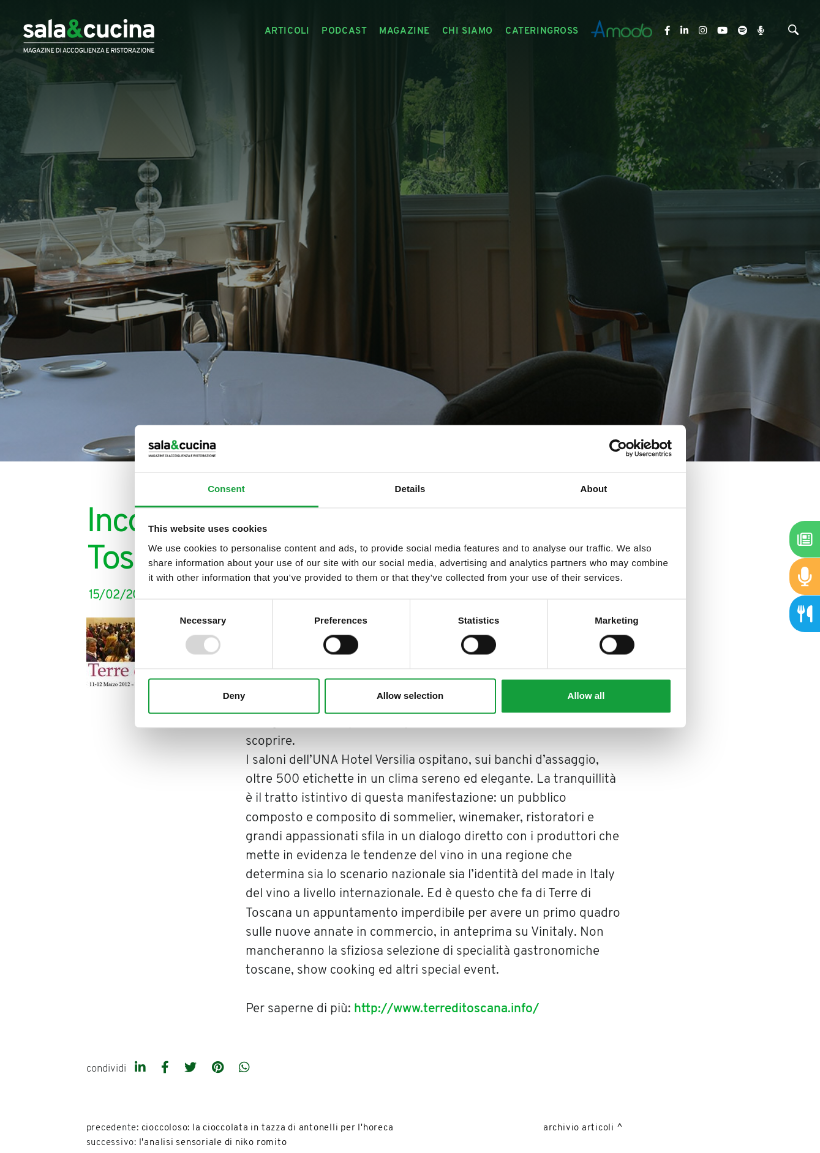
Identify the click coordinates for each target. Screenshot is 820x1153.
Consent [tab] (226, 488)
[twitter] (192, 1068)
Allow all (586, 695)
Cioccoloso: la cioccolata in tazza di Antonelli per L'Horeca (267, 1128)
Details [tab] (410, 488)
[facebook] (166, 1068)
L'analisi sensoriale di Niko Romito (213, 1142)
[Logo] (88, 31)
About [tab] (594, 488)
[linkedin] (142, 1068)
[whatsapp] (244, 1068)
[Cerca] (793, 32)
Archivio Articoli (578, 1128)
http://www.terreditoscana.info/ (446, 1008)
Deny (234, 695)
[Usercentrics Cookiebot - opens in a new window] (618, 448)
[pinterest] (219, 1068)
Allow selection (410, 695)
